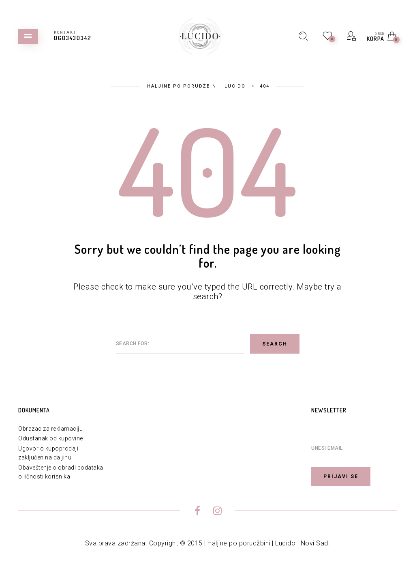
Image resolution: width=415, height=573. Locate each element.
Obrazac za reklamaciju (50, 428)
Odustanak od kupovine (50, 438)
